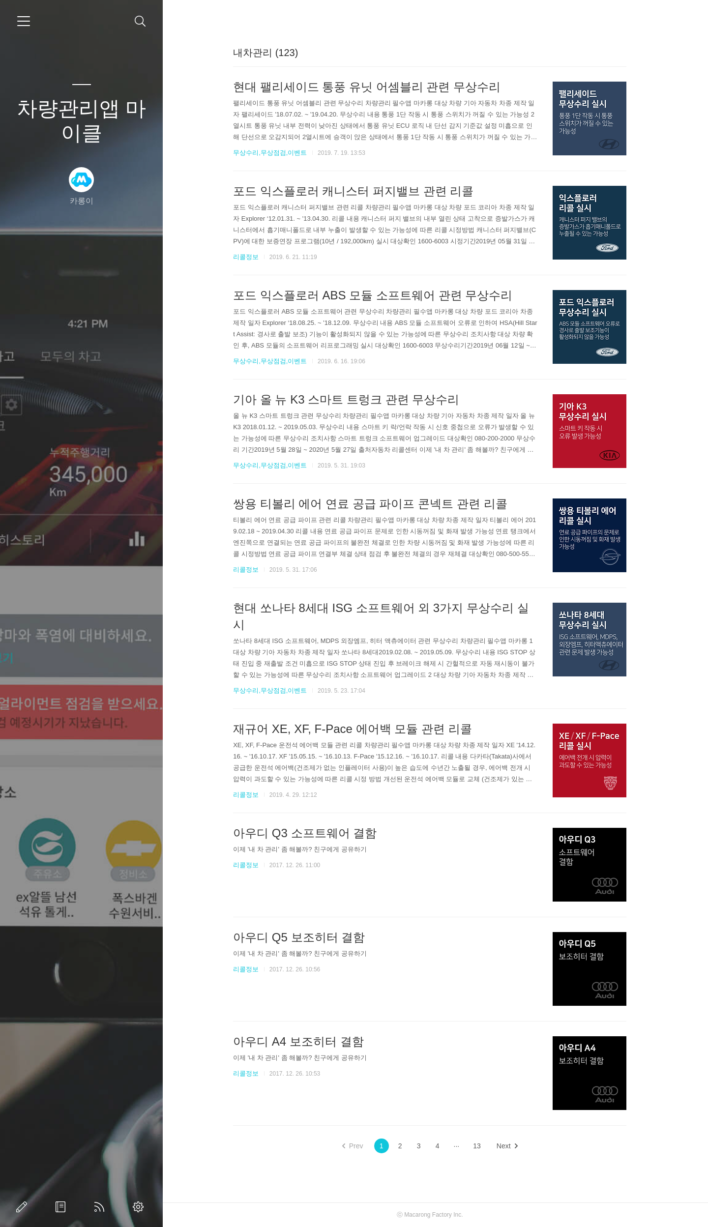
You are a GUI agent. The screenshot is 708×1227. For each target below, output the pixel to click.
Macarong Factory (434, 1214)
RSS (101, 1207)
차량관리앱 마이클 (82, 121)
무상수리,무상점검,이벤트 (276, 152)
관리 (140, 1207)
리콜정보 (252, 257)
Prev (358, 1146)
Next (512, 1146)
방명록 (62, 1207)
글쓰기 (23, 1207)
